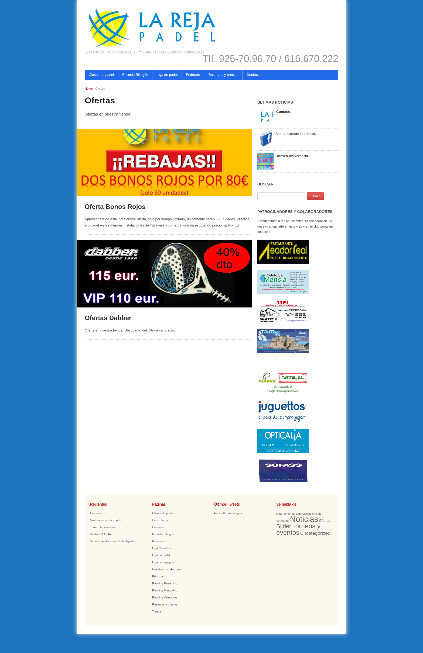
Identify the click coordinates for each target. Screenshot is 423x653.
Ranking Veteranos (164, 597)
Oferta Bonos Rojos (115, 206)
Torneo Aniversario (292, 156)
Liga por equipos (163, 562)
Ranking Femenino (164, 583)
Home (89, 88)
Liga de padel (167, 75)
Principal (157, 576)
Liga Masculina (305, 513)
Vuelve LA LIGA (100, 534)
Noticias (304, 519)
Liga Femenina (285, 513)
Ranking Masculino (164, 590)
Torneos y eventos (298, 529)
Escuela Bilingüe (135, 75)
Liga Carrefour (161, 548)
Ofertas (324, 521)
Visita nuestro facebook (296, 134)
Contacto (254, 75)
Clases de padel (101, 75)
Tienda (156, 611)
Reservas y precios (223, 75)
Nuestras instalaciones (167, 569)
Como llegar (160, 520)
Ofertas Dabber (108, 318)
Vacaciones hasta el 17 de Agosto (112, 541)
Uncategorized (315, 533)
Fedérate (193, 75)
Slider (283, 526)
